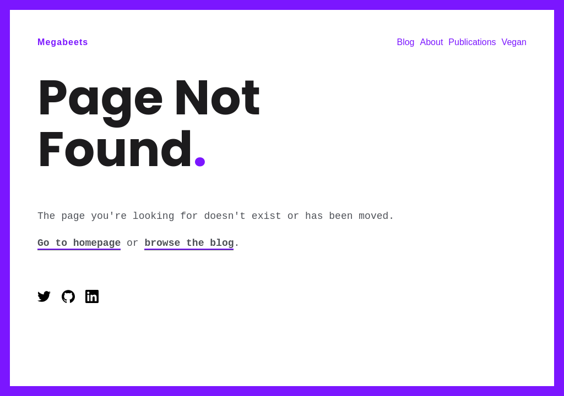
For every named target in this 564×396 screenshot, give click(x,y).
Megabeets (62, 42)
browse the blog (189, 243)
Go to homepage (79, 243)
